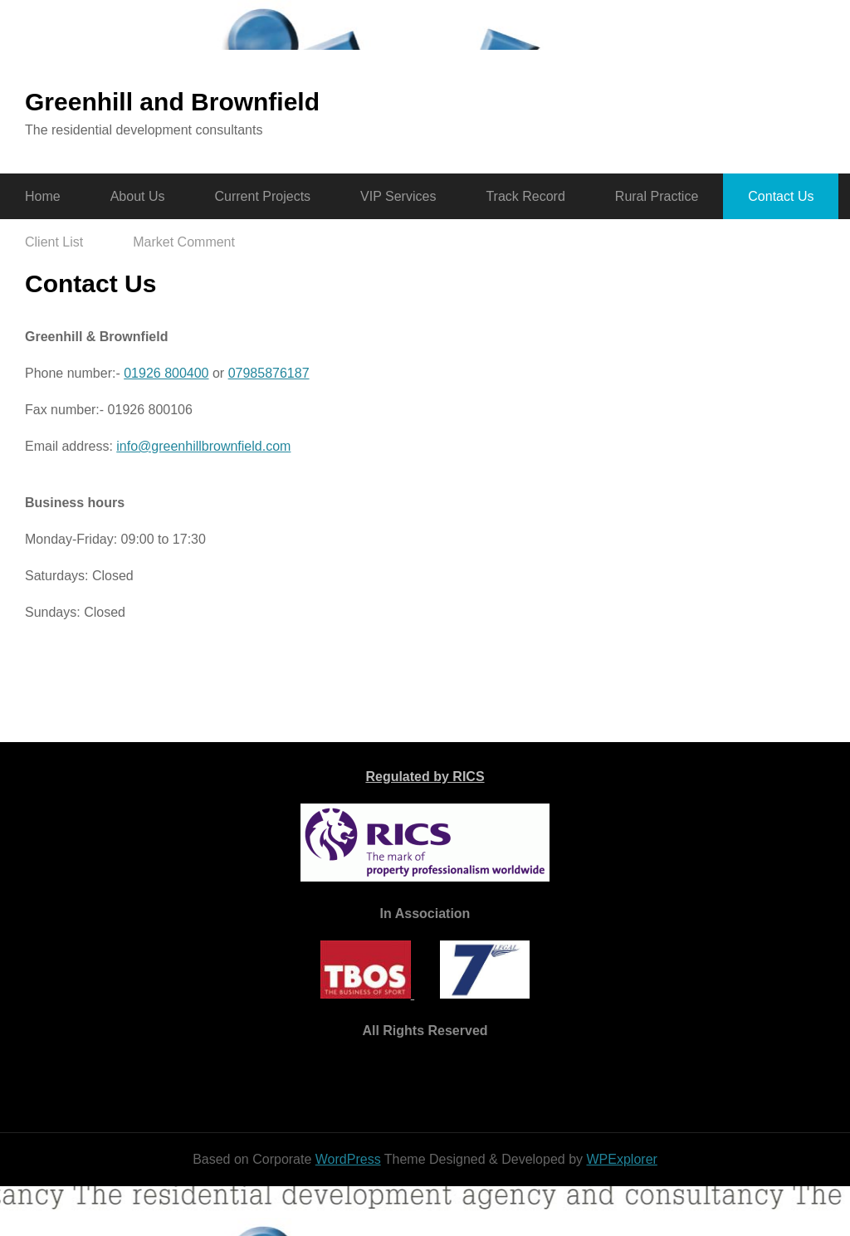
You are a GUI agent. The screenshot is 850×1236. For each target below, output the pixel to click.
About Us (137, 196)
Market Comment (184, 242)
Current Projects (263, 196)
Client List (54, 242)
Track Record (525, 196)
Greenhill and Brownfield (172, 101)
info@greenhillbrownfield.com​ (203, 446)
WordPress (348, 1159)
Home (43, 196)
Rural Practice (656, 196)
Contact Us (780, 196)
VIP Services (398, 196)
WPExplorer (622, 1159)
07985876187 (269, 373)
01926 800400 (166, 373)
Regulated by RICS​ (424, 776)
